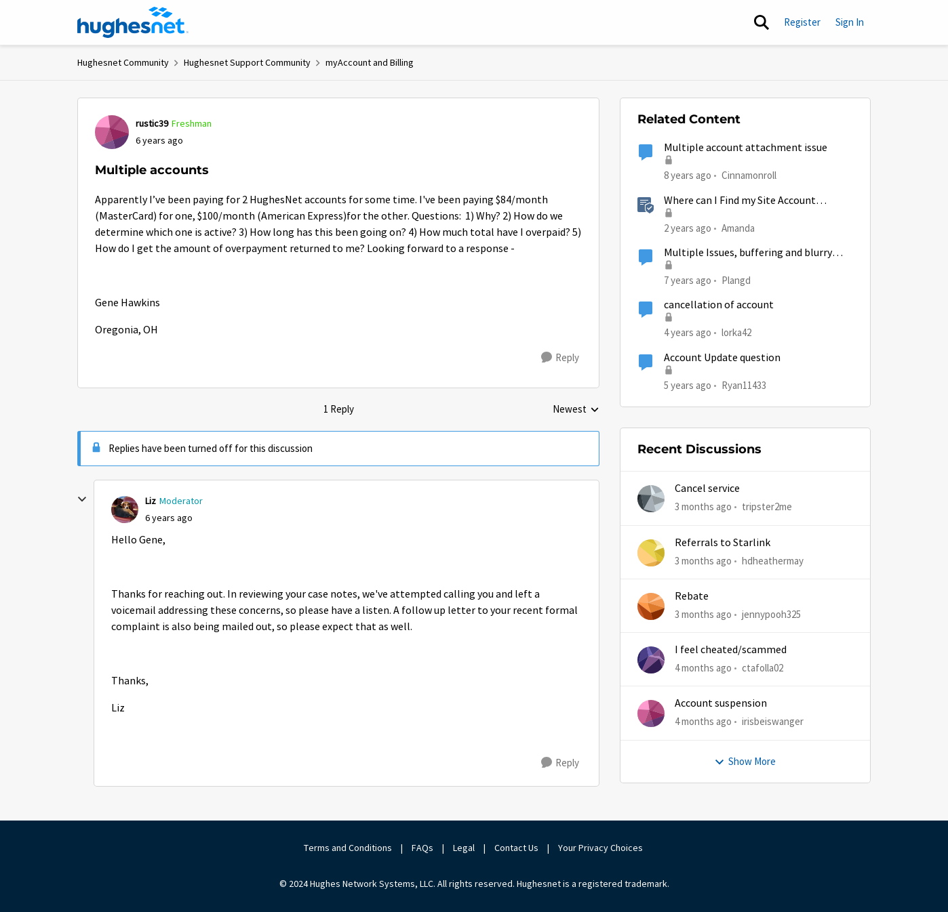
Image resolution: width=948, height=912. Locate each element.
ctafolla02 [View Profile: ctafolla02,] (762, 667)
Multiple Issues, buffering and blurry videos (748, 253)
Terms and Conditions (348, 848)
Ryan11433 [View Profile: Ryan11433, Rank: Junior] (744, 384)
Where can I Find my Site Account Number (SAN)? (740, 201)
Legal (464, 848)
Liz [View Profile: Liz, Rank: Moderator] (150, 501)
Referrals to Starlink (722, 543)
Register (802, 22)
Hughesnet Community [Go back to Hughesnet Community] (123, 62)
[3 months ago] (703, 507)
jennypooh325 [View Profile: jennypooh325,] (771, 614)
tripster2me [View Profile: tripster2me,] (767, 506)
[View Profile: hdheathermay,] (651, 552)
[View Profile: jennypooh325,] (651, 606)
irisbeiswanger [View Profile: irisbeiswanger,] (773, 721)
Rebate (692, 596)
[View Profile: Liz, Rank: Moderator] (124, 509)
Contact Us (516, 848)
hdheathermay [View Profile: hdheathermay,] (773, 560)
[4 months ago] (703, 668)
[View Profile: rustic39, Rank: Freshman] (112, 132)
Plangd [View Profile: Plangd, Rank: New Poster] (736, 280)
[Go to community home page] (133, 22)
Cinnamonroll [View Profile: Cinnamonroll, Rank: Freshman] (749, 175)
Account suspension (721, 703)
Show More (745, 761)
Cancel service (707, 488)
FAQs (422, 848)
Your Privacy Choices (601, 848)
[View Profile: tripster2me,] (651, 498)
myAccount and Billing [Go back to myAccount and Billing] (369, 62)
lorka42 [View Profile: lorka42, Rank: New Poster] (736, 332)
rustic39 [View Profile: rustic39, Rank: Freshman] (152, 123)
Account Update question (722, 358)
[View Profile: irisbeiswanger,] (651, 713)
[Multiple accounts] (169, 518)
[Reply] (560, 357)
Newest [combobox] (576, 409)
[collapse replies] (82, 499)
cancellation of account (719, 305)
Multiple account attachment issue (745, 147)
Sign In (849, 22)
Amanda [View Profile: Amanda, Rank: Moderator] (738, 227)
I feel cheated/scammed (731, 650)
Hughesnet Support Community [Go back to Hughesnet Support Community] (247, 62)
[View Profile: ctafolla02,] (651, 659)
